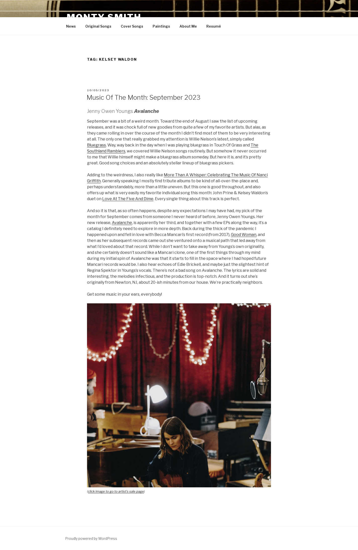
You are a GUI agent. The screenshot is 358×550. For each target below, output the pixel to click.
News (71, 26)
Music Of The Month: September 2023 (143, 97)
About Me (188, 26)
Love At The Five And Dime (127, 198)
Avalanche (122, 222)
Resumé (213, 26)
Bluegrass (96, 145)
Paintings (161, 26)
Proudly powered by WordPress (91, 538)
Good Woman (243, 234)
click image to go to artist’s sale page (116, 491)
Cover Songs (132, 26)
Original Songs (98, 26)
